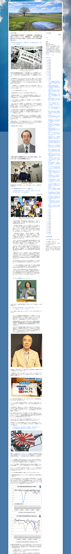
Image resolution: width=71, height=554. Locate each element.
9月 (48, 79)
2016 (48, 74)
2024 (48, 62)
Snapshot (47, 245)
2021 (48, 66)
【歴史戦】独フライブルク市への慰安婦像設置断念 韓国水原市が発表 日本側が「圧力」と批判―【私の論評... (54, 121)
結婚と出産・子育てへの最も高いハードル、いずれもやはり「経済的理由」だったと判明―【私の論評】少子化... (54, 134)
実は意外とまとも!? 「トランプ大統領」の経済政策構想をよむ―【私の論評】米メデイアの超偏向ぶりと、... (54, 116)
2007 (48, 233)
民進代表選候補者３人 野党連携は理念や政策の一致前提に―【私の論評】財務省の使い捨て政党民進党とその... (54, 193)
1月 (48, 219)
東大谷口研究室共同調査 (22, 454)
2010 (48, 229)
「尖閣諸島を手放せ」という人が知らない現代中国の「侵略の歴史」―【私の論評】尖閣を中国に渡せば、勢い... (54, 202)
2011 (48, 227)
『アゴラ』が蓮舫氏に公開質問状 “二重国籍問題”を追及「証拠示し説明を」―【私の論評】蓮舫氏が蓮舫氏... (54, 82)
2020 (48, 68)
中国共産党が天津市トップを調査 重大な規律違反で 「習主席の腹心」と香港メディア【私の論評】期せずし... (54, 163)
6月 (48, 212)
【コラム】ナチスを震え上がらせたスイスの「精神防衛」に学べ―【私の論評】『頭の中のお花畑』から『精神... (54, 104)
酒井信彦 (13, 125)
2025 (48, 60)
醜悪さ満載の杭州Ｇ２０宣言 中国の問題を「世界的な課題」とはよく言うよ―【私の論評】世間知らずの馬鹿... (54, 172)
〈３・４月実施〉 (19, 465)
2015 (48, 221)
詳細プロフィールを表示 (50, 54)
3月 (48, 216)
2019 (48, 69)
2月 (48, 218)
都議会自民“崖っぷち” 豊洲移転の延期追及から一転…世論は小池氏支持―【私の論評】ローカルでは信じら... (54, 146)
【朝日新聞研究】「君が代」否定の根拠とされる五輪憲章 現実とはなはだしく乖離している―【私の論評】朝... (54, 91)
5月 (48, 213)
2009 (48, 230)
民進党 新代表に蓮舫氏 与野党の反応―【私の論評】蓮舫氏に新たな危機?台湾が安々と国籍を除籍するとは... (54, 142)
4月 (48, 215)
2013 (48, 224)
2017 (48, 72)
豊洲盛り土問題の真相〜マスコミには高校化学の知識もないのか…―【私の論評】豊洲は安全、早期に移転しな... (54, 129)
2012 (48, 226)
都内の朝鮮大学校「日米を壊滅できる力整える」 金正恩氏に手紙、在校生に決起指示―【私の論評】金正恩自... (54, 125)
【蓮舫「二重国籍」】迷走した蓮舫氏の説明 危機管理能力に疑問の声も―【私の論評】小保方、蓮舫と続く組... (54, 151)
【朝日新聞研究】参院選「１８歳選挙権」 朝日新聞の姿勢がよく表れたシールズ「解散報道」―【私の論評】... (54, 95)
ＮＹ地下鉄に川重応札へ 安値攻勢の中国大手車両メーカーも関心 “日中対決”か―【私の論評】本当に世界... (54, 180)
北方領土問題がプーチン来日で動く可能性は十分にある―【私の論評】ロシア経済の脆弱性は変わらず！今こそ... (54, 176)
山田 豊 (48, 43)
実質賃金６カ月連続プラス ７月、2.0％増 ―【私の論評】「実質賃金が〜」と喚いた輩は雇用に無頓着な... (54, 189)
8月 (48, 209)
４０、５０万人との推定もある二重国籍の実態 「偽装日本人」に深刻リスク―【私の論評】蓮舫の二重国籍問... (54, 185)
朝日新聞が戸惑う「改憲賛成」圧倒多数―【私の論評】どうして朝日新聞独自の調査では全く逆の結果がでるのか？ (54, 155)
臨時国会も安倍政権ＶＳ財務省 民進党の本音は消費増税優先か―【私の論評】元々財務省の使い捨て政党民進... (54, 87)
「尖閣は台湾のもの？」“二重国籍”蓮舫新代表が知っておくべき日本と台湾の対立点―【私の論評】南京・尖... (54, 138)
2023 (48, 63)
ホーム (48, 39)
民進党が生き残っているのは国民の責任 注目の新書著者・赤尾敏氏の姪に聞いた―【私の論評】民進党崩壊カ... (54, 112)
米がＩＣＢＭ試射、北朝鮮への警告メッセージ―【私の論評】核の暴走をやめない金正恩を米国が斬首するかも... (54, 168)
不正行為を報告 (49, 236)
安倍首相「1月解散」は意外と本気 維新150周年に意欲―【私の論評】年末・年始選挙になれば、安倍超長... (54, 99)
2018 (48, 71)
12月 (49, 75)
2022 (48, 65)
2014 (48, 223)
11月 (49, 76)
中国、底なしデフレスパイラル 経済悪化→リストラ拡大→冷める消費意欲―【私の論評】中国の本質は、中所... (54, 206)
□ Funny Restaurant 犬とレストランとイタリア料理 (30, 4)
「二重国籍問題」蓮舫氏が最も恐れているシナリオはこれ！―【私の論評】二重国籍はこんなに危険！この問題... (54, 159)
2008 (48, 232)
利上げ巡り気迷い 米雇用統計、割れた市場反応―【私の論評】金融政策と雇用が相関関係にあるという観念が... (54, 197)
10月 (49, 78)
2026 (48, 59)
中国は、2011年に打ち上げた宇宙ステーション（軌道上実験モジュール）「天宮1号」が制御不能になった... (54, 108)
